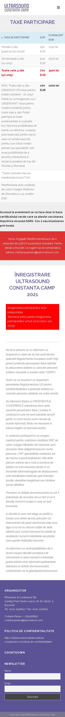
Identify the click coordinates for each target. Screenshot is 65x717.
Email (7, 683)
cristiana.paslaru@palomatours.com (37, 252)
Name (8, 670)
